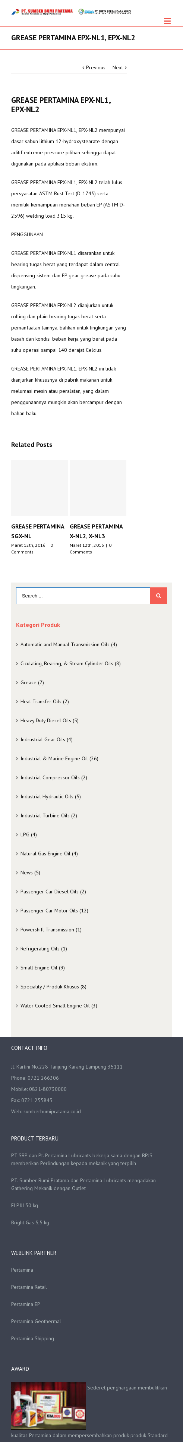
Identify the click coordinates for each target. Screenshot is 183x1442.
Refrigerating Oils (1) (43, 948)
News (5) (30, 872)
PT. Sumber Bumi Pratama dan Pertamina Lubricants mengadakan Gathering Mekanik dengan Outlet (83, 1184)
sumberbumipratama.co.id (52, 1111)
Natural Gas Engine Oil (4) (49, 853)
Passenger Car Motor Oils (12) (54, 910)
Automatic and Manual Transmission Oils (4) (68, 644)
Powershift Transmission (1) (51, 929)
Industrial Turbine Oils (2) (48, 815)
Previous (95, 67)
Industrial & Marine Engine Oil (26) (59, 758)
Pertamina (22, 1269)
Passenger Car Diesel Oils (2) (53, 891)
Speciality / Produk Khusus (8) (53, 986)
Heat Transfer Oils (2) (44, 701)
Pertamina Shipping (32, 1338)
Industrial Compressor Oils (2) (53, 777)
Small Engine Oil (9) (42, 967)
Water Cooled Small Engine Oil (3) (58, 1005)
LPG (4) (28, 834)
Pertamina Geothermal (36, 1321)
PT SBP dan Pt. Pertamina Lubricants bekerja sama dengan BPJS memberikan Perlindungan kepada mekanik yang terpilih (81, 1159)
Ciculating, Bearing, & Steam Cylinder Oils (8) (70, 663)
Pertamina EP (25, 1304)
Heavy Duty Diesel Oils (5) (49, 720)
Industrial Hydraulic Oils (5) (50, 796)
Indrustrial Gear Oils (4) (46, 739)
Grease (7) (32, 682)
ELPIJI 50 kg (24, 1205)
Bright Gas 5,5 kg (30, 1222)
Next (118, 67)
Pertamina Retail (29, 1287)
